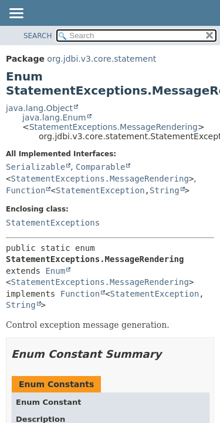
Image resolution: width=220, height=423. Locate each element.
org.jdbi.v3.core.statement (101, 58)
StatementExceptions (53, 222)
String (165, 190)
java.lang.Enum (54, 117)
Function (25, 190)
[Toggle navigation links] (16, 14)
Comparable (100, 167)
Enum (55, 271)
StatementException (100, 190)
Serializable (35, 167)
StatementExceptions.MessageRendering (113, 127)
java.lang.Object (39, 108)
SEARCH (37, 36)
